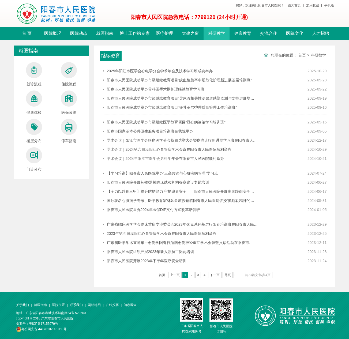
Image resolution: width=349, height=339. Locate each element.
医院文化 (294, 33)
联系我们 (76, 305)
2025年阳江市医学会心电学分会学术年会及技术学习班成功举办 (160, 71)
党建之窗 (190, 33)
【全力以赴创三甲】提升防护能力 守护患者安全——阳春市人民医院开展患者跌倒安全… (180, 191)
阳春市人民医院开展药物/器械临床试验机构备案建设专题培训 (158, 182)
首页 (302, 55)
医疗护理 (164, 33)
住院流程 (68, 74)
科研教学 (216, 33)
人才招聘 (320, 33)
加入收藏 (312, 5)
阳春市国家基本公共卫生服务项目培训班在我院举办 (150, 131)
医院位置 (58, 305)
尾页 (227, 275)
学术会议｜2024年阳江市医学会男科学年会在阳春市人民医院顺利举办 (165, 158)
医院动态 (78, 33)
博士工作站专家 (135, 33)
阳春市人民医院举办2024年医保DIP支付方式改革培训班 (153, 210)
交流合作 (268, 33)
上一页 (175, 275)
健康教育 (242, 33)
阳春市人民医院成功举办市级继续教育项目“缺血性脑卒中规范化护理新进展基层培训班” (179, 80)
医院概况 (52, 33)
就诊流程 (34, 74)
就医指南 (104, 33)
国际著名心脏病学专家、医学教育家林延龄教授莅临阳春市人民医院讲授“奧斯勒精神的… (180, 200)
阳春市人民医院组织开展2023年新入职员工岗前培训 (150, 252)
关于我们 (22, 305)
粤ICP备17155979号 (43, 324)
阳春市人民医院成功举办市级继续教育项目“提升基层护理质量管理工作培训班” (172, 107)
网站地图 (94, 305)
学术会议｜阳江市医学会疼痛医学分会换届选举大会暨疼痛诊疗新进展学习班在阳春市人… (182, 140)
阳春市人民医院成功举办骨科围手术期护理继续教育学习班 (155, 89)
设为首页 (294, 5)
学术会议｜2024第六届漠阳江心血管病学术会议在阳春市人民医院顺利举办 (169, 149)
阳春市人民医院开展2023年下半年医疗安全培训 (146, 261)
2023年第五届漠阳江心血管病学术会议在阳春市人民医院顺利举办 (161, 233)
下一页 (215, 275)
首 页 (27, 33)
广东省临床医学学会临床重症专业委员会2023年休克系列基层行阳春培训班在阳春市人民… (182, 224)
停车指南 (68, 131)
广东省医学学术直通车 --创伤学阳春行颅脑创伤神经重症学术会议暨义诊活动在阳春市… (180, 242)
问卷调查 (130, 305)
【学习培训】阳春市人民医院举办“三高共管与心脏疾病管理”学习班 (162, 173)
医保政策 (68, 103)
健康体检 (34, 103)
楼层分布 (34, 131)
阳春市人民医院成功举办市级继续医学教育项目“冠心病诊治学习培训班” (166, 122)
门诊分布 (34, 159)
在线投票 (112, 305)
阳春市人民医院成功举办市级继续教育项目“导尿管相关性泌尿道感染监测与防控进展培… (180, 98)
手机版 (329, 5)
